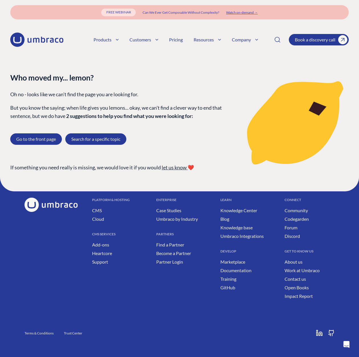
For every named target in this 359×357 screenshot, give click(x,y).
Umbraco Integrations (242, 236)
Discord (292, 236)
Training (228, 279)
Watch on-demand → (242, 12)
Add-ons (100, 244)
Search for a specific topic (95, 139)
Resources (207, 39)
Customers (143, 39)
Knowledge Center (238, 210)
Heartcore (102, 253)
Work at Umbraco (302, 270)
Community (296, 210)
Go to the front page (36, 139)
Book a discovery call (321, 39)
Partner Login (169, 261)
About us (294, 261)
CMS (97, 210)
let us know (175, 167)
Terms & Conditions (39, 333)
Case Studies (168, 210)
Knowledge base (236, 227)
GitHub (227, 287)
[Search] (277, 39)
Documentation (235, 270)
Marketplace (232, 261)
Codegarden (297, 219)
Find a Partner (170, 244)
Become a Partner (173, 253)
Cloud (98, 219)
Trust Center (73, 333)
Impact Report (299, 296)
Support (100, 261)
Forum (291, 227)
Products (106, 39)
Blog (224, 219)
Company (245, 39)
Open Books (297, 287)
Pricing (176, 39)
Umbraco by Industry (177, 219)
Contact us (295, 279)
